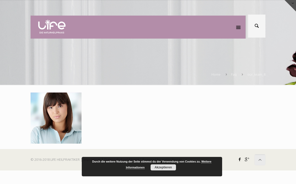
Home (216, 74)
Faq (234, 74)
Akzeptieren (163, 167)
